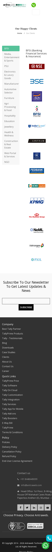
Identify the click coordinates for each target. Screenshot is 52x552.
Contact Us (7, 366)
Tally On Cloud (9, 390)
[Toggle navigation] (47, 4)
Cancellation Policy (11, 451)
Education (9, 121)
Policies (6, 442)
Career (5, 371)
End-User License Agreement (17, 460)
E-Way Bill (7, 422)
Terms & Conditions (12, 432)
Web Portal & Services (10, 155)
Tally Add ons (9, 413)
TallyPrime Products (12, 333)
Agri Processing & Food (10, 107)
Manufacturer (11, 83)
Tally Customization (12, 394)
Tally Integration (11, 399)
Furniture (9, 98)
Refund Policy (9, 456)
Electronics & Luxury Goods (10, 75)
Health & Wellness (9, 134)
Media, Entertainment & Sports (11, 57)
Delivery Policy (9, 446)
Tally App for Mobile (12, 408)
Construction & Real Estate (11, 144)
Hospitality (10, 115)
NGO (6, 161)
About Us (7, 361)
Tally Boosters (9, 418)
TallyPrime (7, 427)
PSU (6, 66)
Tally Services (9, 404)
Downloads (8, 347)
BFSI (6, 48)
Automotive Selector (10, 91)
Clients (5, 356)
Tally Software (9, 385)
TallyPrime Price (10, 380)
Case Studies (8, 352)
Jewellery (9, 126)
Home (19, 33)
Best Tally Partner (11, 328)
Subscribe (26, 307)
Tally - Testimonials (12, 338)
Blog (4, 342)
